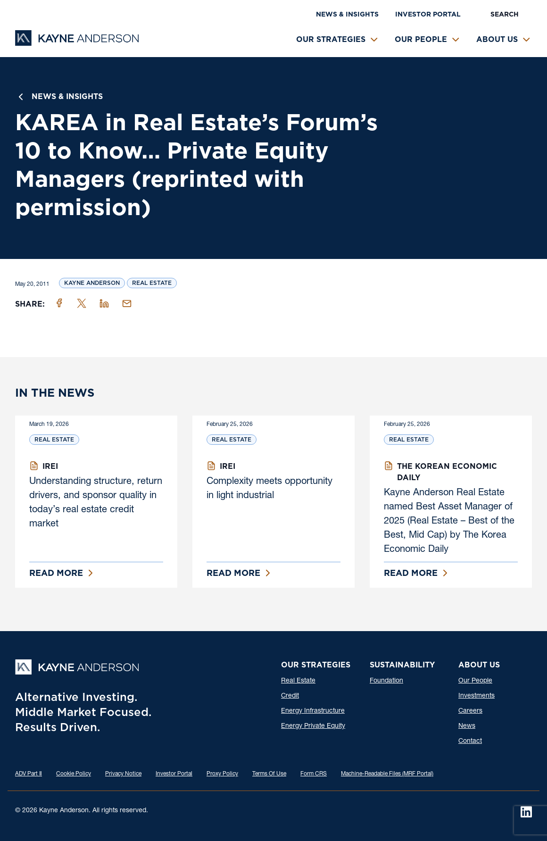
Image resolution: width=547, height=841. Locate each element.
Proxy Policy (222, 774)
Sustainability (402, 664)
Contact (470, 741)
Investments (476, 696)
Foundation (386, 681)
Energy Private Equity (313, 726)
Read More (56, 573)
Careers (470, 711)
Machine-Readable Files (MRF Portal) (387, 774)
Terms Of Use (269, 774)
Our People (421, 39)
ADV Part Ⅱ (28, 774)
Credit (290, 696)
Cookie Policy (73, 774)
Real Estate (152, 282)
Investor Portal (428, 14)
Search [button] (504, 14)
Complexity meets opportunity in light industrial (269, 489)
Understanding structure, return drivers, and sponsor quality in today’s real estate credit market (95, 503)
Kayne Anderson (92, 282)
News (466, 726)
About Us (497, 39)
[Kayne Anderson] (77, 43)
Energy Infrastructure (313, 711)
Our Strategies (330, 39)
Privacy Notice (123, 774)
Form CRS (313, 774)
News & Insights (347, 14)
